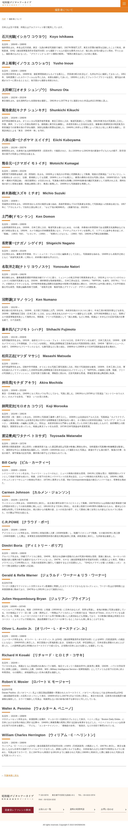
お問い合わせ (107, 809)
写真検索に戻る (11, 775)
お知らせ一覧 (45, 809)
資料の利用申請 (77, 809)
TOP (4, 19)
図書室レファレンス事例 (18, 810)
